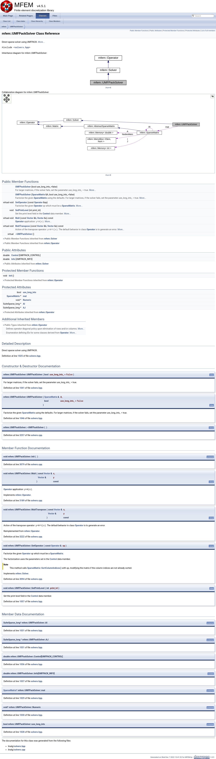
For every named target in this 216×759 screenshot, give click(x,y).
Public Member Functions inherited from (30, 238)
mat (25, 296)
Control (46, 213)
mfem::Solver (50, 238)
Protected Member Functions (173, 31)
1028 (22, 731)
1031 (22, 630)
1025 (20, 355)
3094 (22, 578)
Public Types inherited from (25, 324)
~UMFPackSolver (23, 234)
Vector (30, 218)
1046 (22, 418)
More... (41, 42)
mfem (4, 27)
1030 (22, 714)
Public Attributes (156, 31)
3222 (22, 536)
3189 (22, 500)
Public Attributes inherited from (26, 263)
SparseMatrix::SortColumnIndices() (44, 567)
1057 (22, 601)
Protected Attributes (192, 31)
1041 (22, 387)
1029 (22, 697)
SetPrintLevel (21, 210)
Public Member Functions (139, 31)
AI (24, 303)
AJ (24, 307)
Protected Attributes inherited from (28, 312)
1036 (22, 663)
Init (10, 275)
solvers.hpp (22, 47)
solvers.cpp (36, 435)
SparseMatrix (38, 194)
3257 (22, 435)
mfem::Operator (51, 243)
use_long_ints (29, 292)
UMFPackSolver (16, 27)
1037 (22, 680)
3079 (22, 464)
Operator (38, 202)
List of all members (208, 31)
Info (13, 259)
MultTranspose (22, 226)
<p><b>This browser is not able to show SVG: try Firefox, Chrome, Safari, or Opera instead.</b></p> (108, 70)
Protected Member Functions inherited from (33, 280)
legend (108, 87)
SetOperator (21, 202)
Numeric (27, 299)
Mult (17, 218)
